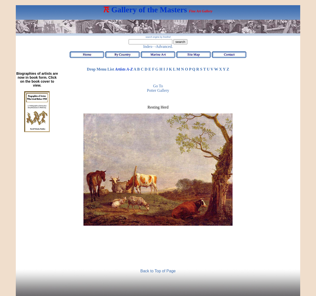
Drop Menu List (100, 69)
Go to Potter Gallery (158, 88)
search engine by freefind (157, 37)
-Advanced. (164, 46)
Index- (148, 46)
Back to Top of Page (158, 271)
